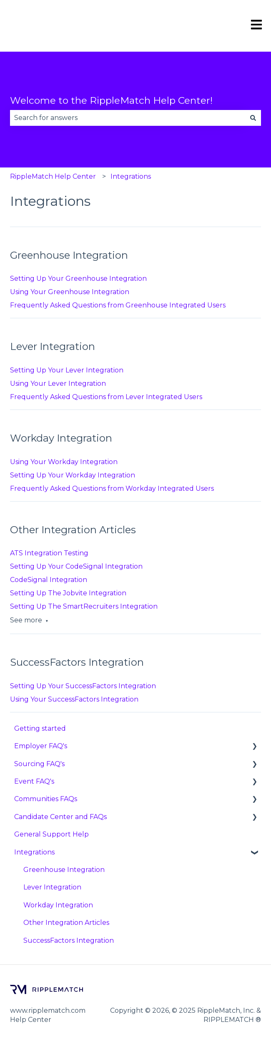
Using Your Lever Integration (58, 383)
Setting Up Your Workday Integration (72, 475)
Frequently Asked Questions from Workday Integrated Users (112, 488)
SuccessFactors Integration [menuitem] (68, 940)
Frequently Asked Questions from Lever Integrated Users (106, 397)
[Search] (253, 118)
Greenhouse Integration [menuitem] (64, 870)
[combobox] (127, 118)
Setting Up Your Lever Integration (66, 370)
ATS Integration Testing (49, 553)
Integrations (130, 176)
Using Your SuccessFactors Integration (74, 699)
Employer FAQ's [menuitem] (40, 746)
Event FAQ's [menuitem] (34, 781)
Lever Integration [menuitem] (52, 887)
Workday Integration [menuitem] (58, 905)
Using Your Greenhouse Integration (69, 292)
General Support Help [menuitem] (51, 834)
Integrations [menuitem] (34, 852)
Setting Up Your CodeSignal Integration (76, 566)
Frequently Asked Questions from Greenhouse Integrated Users (118, 305)
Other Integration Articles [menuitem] (66, 923)
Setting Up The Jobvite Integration (68, 593)
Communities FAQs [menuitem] (45, 799)
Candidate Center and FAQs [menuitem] (60, 817)
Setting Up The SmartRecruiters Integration (84, 606)
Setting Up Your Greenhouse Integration (78, 278)
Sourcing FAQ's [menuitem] (39, 764)
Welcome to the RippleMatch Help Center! (111, 100)
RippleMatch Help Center (53, 176)
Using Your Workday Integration (64, 462)
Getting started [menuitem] (40, 728)
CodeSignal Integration (48, 580)
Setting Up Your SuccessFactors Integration (83, 686)
